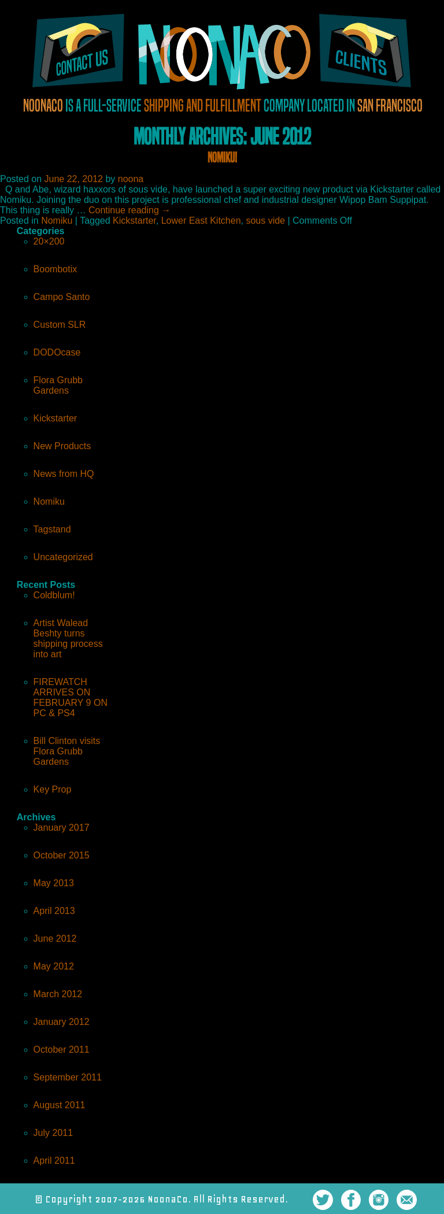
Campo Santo (62, 297)
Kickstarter (134, 220)
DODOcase (57, 352)
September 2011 (68, 1077)
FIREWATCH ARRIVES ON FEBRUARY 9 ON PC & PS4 (71, 697)
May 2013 (54, 883)
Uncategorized (63, 557)
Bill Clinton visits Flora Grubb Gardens (67, 751)
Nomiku (56, 220)
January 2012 (62, 1022)
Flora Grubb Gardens (58, 385)
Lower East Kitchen (201, 220)
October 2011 (62, 1049)
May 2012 (54, 966)
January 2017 (62, 827)
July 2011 (53, 1133)
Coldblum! (54, 595)
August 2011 (60, 1105)
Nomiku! (222, 157)
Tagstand (52, 529)
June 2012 (55, 938)
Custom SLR (60, 325)
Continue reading (129, 210)
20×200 (49, 241)
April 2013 (54, 911)
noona (131, 179)
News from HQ (64, 474)
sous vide (265, 220)
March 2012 (58, 994)
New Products (62, 446)
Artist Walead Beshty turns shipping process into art (68, 638)
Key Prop (53, 789)
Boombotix (55, 269)
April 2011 (54, 1160)
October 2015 (62, 855)
